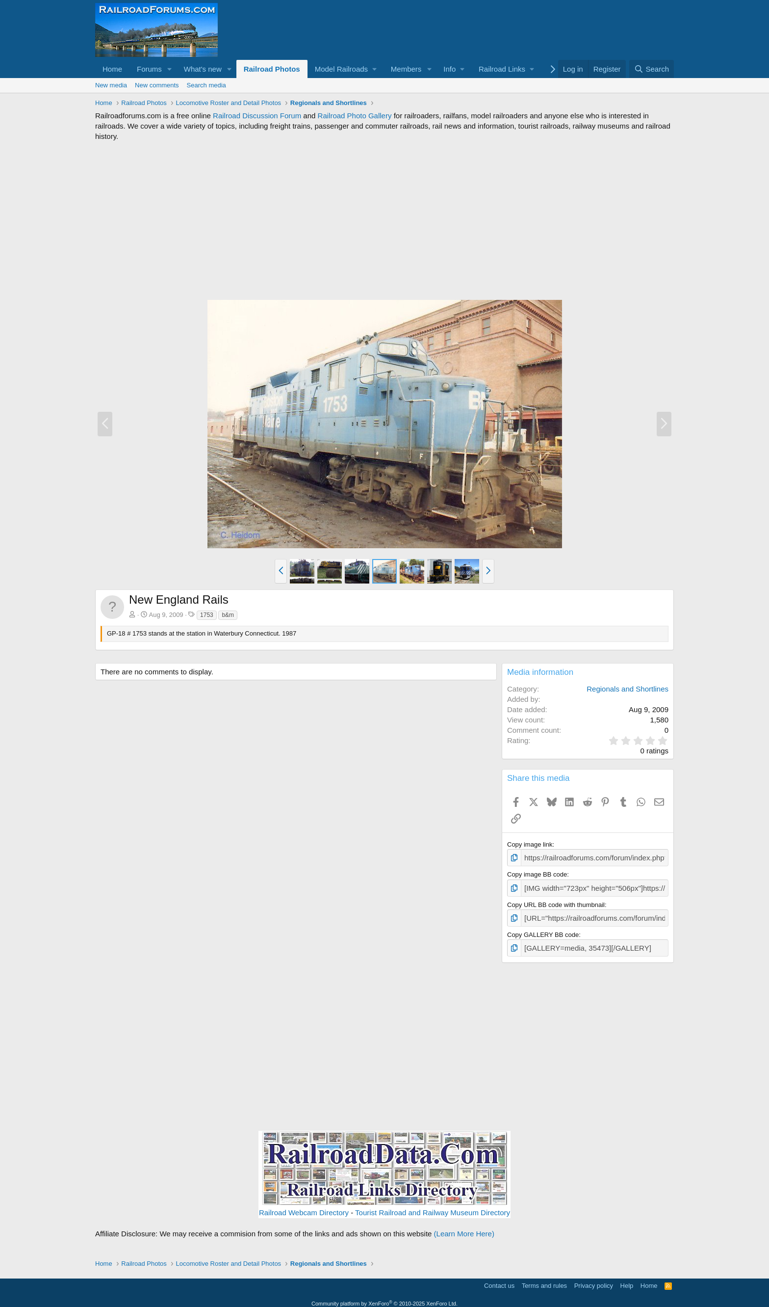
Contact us (499, 1279)
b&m (228, 615)
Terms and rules (544, 1279)
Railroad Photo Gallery (355, 115)
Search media (206, 85)
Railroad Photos (272, 69)
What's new (203, 69)
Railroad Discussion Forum (257, 115)
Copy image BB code (537, 873)
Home (112, 69)
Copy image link (530, 844)
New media (111, 85)
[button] (170, 69)
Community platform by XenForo (384, 1298)
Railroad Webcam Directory (304, 1207)
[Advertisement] (384, 220)
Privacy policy (593, 1279)
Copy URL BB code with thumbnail (556, 902)
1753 (206, 615)
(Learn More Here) (464, 1228)
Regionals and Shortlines (627, 689)
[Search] (651, 69)
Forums (149, 69)
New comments (157, 85)
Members (406, 69)
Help (627, 1279)
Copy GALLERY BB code (543, 930)
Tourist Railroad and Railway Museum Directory (432, 1207)
